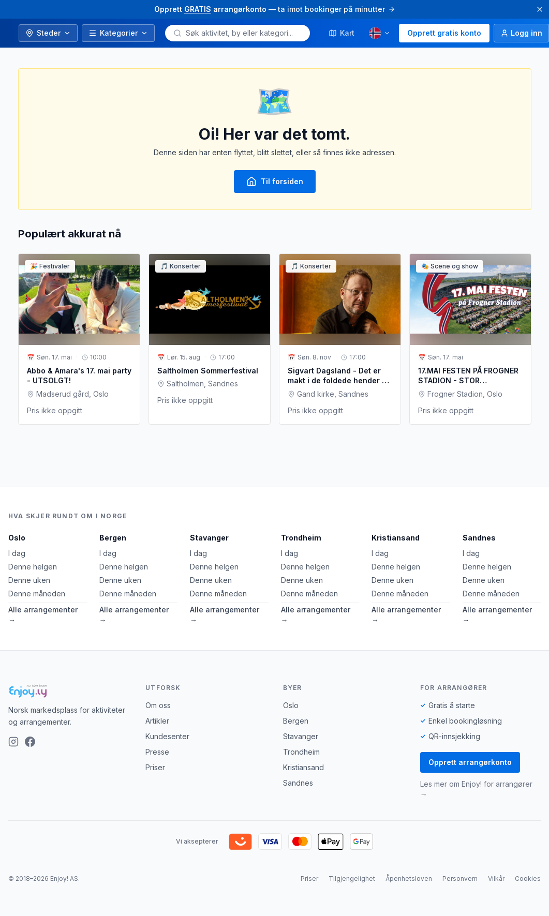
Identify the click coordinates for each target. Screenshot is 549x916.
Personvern (460, 878)
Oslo (16, 537)
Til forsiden (274, 181)
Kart (341, 32)
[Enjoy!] (68, 691)
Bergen (112, 537)
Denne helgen (32, 566)
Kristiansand (396, 537)
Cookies (528, 878)
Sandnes (479, 537)
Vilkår (496, 878)
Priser (155, 767)
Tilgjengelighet (352, 878)
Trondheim (301, 537)
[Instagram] (13, 742)
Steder (48, 32)
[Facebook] (30, 742)
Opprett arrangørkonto (470, 762)
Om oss (158, 705)
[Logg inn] (521, 33)
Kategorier (118, 32)
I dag (16, 553)
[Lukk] (539, 9)
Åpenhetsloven (408, 878)
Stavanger (209, 537)
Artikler (157, 720)
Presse (157, 751)
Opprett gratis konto (444, 32)
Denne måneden (36, 593)
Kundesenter (167, 736)
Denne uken (29, 580)
